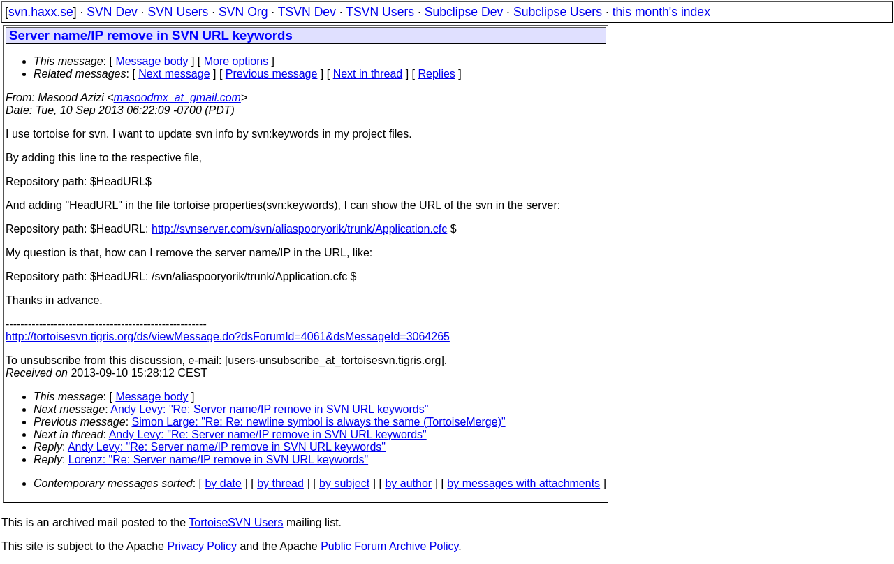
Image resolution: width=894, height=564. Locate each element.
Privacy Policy (202, 546)
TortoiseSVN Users (236, 522)
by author (408, 483)
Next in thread (368, 74)
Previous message (272, 74)
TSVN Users (380, 12)
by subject (344, 483)
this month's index (661, 12)
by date (223, 483)
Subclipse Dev (464, 12)
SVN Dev (112, 12)
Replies (436, 74)
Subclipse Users (557, 12)
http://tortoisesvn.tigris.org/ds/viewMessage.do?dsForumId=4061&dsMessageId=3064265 (228, 336)
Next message (174, 74)
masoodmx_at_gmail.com (177, 97)
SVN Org (243, 12)
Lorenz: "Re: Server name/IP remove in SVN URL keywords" (218, 459)
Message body (151, 61)
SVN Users (177, 12)
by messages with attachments (523, 483)
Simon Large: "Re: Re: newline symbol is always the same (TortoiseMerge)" (319, 422)
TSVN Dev (307, 12)
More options (236, 61)
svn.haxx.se (40, 12)
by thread (280, 483)
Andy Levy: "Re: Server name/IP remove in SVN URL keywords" (269, 409)
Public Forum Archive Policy (389, 546)
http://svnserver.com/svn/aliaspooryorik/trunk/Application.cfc (299, 229)
